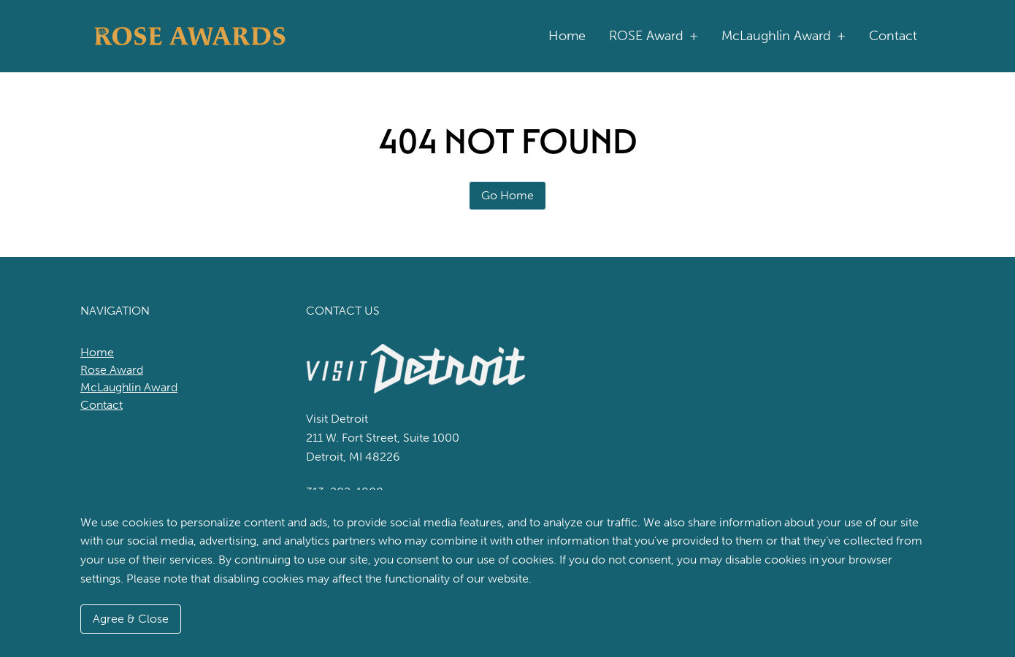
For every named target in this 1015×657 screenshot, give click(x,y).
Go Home (507, 195)
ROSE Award (653, 36)
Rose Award (111, 370)
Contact (893, 36)
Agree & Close (131, 619)
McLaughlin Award (783, 36)
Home (567, 36)
